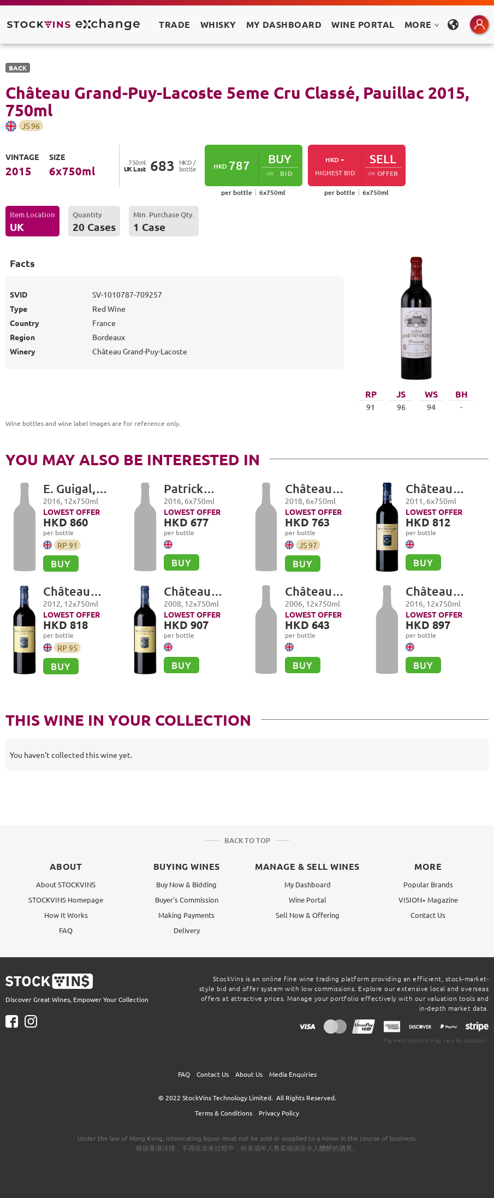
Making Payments (186, 915)
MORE (421, 24)
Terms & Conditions (223, 1112)
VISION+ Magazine (428, 899)
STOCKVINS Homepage (65, 899)
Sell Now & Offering (308, 915)
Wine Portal (362, 24)
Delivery (187, 930)
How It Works (66, 915)
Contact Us (427, 915)
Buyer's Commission (186, 899)
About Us (249, 1074)
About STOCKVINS (66, 884)
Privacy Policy (279, 1112)
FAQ (66, 930)
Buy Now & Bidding (186, 884)
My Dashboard (307, 884)
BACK (18, 67)
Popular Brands (428, 884)
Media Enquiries (293, 1074)
